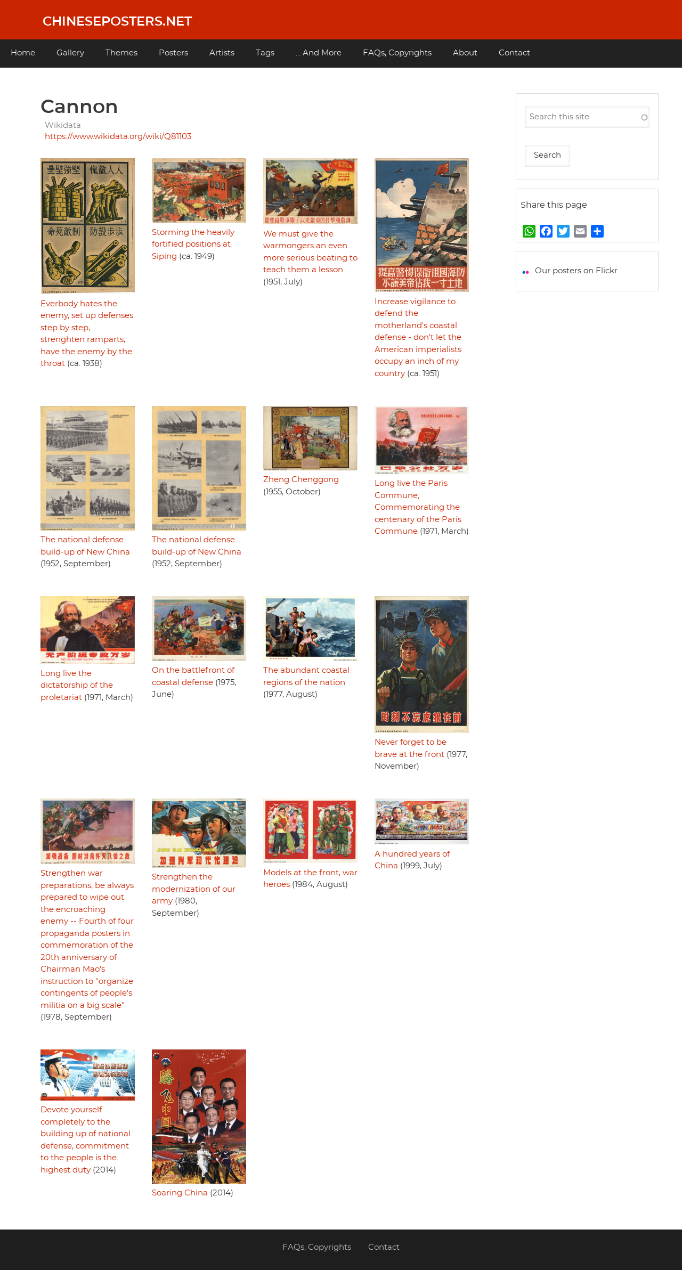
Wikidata (63, 125)
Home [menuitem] (23, 53)
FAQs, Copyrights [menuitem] (397, 53)
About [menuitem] (465, 53)
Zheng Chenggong (301, 480)
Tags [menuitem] (265, 53)
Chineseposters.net (117, 21)
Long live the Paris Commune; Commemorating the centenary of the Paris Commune (418, 507)
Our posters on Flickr (576, 271)
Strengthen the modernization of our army (194, 889)
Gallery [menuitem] (70, 53)
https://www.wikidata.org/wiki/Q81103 (118, 137)
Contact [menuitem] (514, 53)
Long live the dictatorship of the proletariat (76, 686)
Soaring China (180, 1193)
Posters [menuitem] (173, 53)
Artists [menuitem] (221, 53)
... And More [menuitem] (319, 53)
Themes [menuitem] (121, 53)
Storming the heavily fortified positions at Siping (193, 244)
